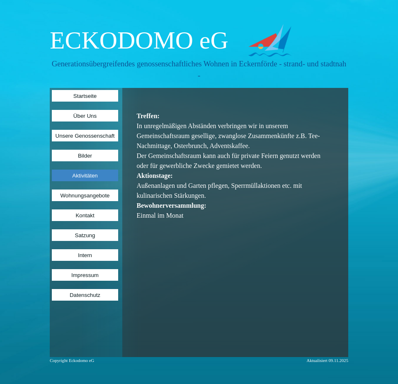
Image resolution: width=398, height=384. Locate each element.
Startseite (85, 96)
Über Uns (85, 116)
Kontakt (84, 215)
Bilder (85, 156)
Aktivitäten (85, 176)
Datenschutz (85, 295)
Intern (85, 255)
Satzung (85, 235)
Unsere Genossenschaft (85, 136)
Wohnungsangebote (84, 195)
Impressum (85, 275)
